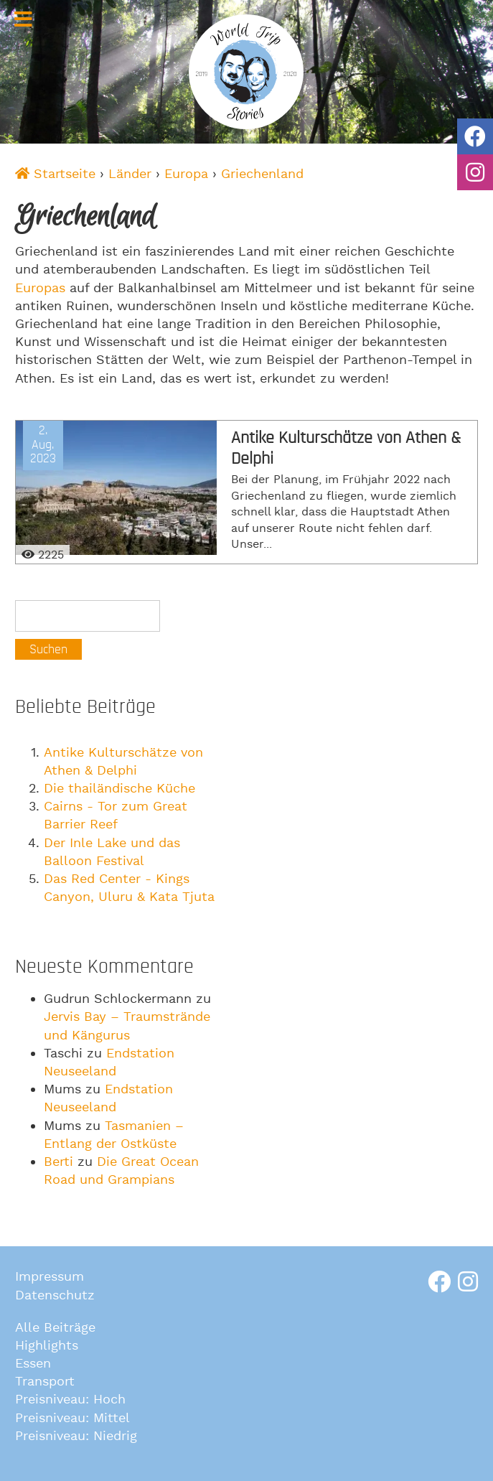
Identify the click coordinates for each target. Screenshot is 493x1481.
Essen (33, 1363)
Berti (58, 1162)
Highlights (46, 1345)
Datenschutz (55, 1295)
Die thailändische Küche (119, 788)
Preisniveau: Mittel (72, 1418)
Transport (45, 1381)
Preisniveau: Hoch (70, 1399)
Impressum (49, 1277)
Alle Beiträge (55, 1327)
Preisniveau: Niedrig (76, 1436)
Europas (40, 288)
